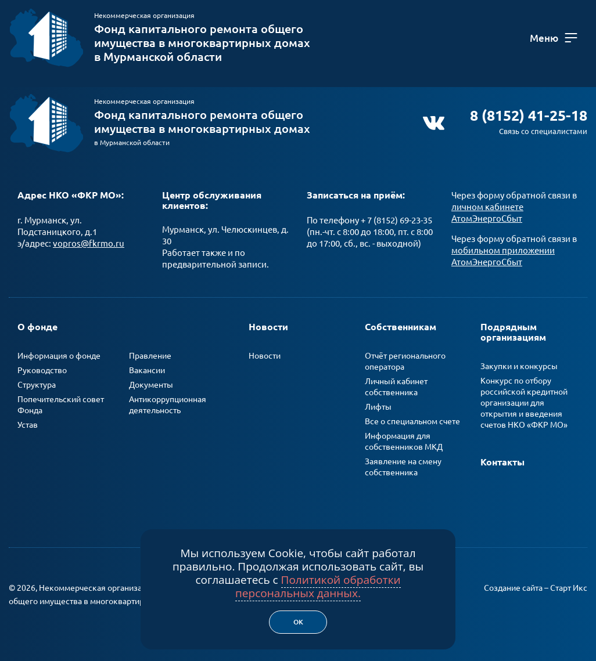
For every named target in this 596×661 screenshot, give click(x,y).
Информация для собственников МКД (404, 441)
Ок (298, 622)
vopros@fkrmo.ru (88, 243)
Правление (150, 355)
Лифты (378, 406)
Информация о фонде (58, 355)
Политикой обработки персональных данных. (318, 586)
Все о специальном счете (412, 421)
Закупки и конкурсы (519, 366)
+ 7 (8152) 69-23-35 (396, 220)
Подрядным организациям (513, 332)
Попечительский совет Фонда (60, 405)
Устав (27, 424)
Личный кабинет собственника (396, 387)
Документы (151, 384)
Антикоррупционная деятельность (167, 405)
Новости (268, 327)
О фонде (37, 327)
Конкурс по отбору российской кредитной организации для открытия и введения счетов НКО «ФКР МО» (524, 402)
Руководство (42, 370)
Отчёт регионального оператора (405, 361)
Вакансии (147, 370)
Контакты (502, 462)
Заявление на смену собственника (403, 467)
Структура (36, 384)
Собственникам (400, 327)
